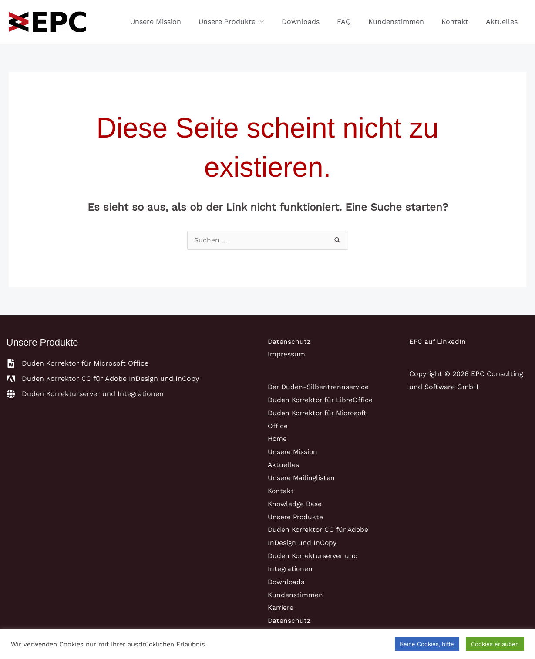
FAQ (356, 21)
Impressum (287, 354)
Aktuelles (503, 21)
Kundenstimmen (405, 21)
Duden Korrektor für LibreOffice (322, 400)
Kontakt (460, 21)
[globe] (85, 394)
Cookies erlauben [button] (495, 644)
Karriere (281, 607)
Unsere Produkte (246, 21)
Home (278, 439)
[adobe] (103, 379)
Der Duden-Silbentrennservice (319, 387)
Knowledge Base (295, 503)
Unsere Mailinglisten (302, 478)
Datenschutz (289, 342)
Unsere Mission (178, 21)
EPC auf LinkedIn (438, 342)
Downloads (316, 21)
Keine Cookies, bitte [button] (427, 644)
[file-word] (77, 364)
